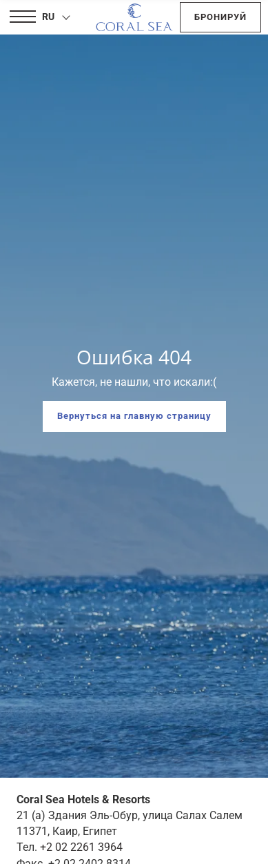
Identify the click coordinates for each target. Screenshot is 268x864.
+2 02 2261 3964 (81, 847)
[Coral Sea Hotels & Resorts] (134, 17)
